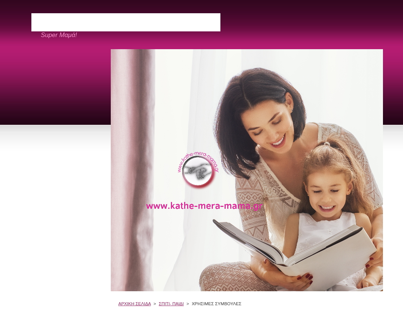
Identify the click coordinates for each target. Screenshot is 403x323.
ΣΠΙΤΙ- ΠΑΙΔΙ (171, 303)
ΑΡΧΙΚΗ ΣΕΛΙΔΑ (134, 303)
